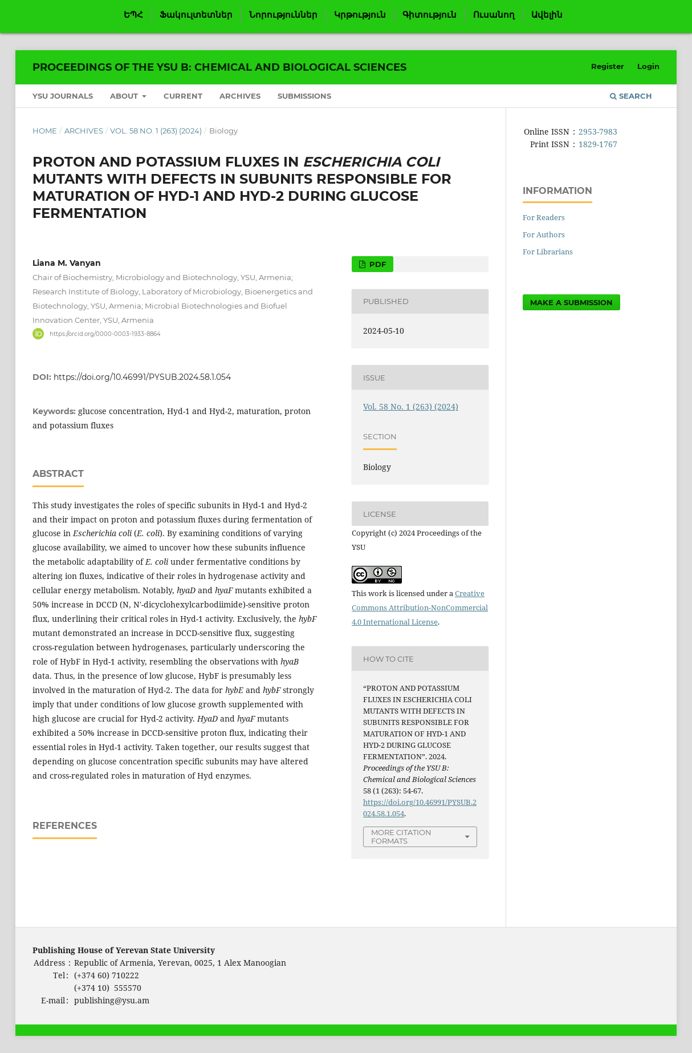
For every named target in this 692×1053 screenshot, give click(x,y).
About (125, 95)
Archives (239, 95)
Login (648, 66)
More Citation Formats (401, 836)
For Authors (544, 234)
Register (607, 66)
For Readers (544, 217)
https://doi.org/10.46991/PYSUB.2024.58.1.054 (142, 377)
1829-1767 (598, 144)
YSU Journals (62, 95)
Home (44, 130)
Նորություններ (283, 14)
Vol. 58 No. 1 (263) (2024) (156, 130)
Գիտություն (429, 14)
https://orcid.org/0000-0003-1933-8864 (105, 333)
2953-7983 (598, 131)
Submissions (304, 95)
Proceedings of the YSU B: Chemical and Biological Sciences (219, 67)
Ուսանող (494, 14)
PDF (376, 264)
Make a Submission (571, 302)
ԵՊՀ (133, 14)
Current (183, 95)
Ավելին (547, 14)
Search (631, 95)
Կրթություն (360, 14)
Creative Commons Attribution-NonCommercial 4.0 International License (420, 607)
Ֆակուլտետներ (196, 14)
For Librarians (548, 251)
